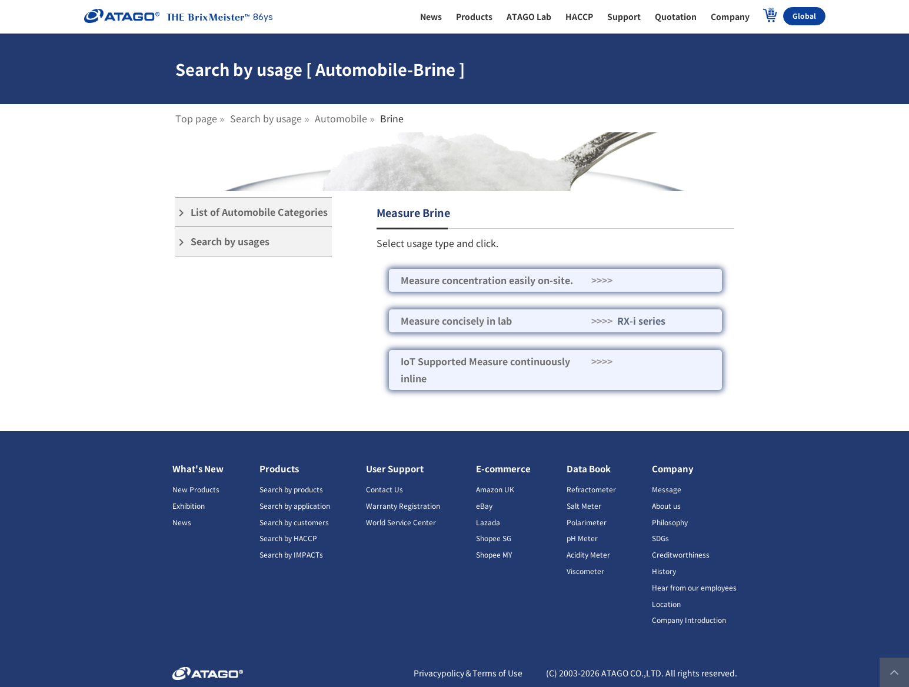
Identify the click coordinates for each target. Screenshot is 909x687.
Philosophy (670, 522)
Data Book (589, 468)
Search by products (291, 489)
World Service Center (401, 522)
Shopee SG (493, 538)
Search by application (294, 506)
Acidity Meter (588, 554)
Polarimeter (587, 522)
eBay (484, 506)
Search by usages (222, 241)
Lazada (488, 522)
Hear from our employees (694, 587)
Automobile (341, 118)
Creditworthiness (681, 554)
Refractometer (591, 489)
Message (666, 489)
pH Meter (582, 538)
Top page (196, 118)
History (664, 571)
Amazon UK (495, 489)
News (181, 522)
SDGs (660, 538)
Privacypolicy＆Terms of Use (468, 673)
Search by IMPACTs (291, 554)
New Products (195, 489)
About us (666, 506)
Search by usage (266, 118)
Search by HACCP (288, 538)
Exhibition (188, 506)
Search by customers (294, 522)
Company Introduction (689, 620)
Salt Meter (584, 506)
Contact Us (384, 489)
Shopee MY (494, 554)
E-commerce (503, 468)
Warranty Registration (403, 506)
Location (666, 604)
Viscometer (585, 571)
